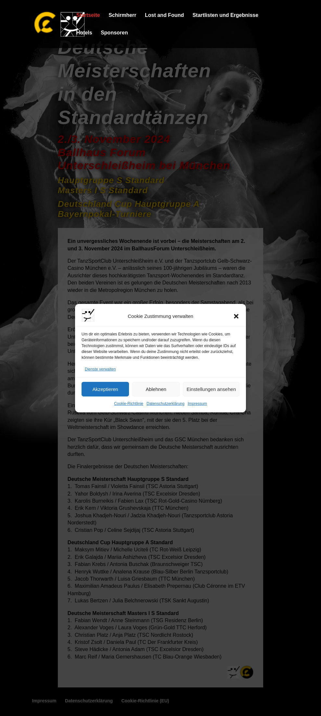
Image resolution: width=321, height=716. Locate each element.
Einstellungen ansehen (211, 389)
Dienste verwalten (100, 369)
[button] (236, 316)
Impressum (197, 403)
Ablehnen (156, 389)
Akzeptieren (105, 389)
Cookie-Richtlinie (128, 403)
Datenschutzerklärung (166, 403)
